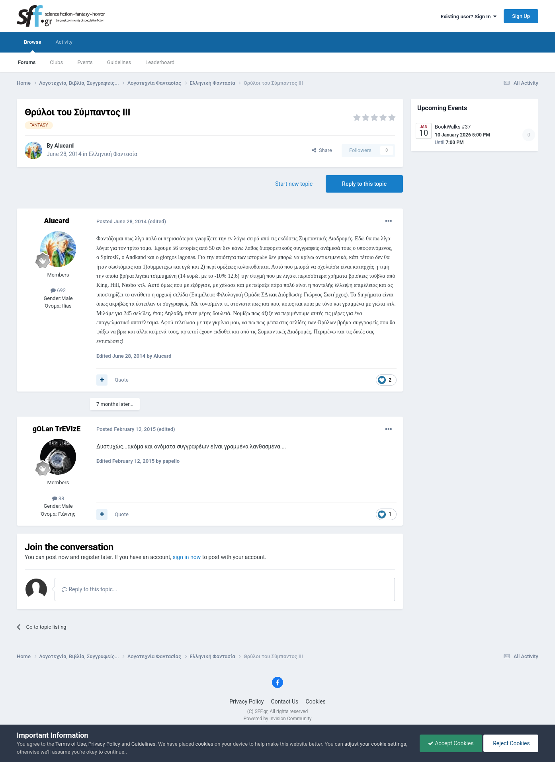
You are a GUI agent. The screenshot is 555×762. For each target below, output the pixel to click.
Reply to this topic (364, 184)
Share (322, 150)
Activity (63, 42)
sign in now (187, 557)
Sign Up (521, 16)
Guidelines (119, 62)
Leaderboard (159, 62)
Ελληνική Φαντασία (113, 154)
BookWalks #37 (453, 127)
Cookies (316, 701)
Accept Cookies (451, 743)
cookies (204, 744)
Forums (26, 62)
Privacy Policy (246, 701)
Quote (122, 380)
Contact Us (285, 701)
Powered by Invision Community (278, 718)
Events (84, 62)
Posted (121, 221)
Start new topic (294, 184)
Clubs (56, 62)
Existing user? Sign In (468, 16)
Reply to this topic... (89, 589)
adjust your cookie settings (375, 744)
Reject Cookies (511, 743)
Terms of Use (70, 744)
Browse (32, 46)
